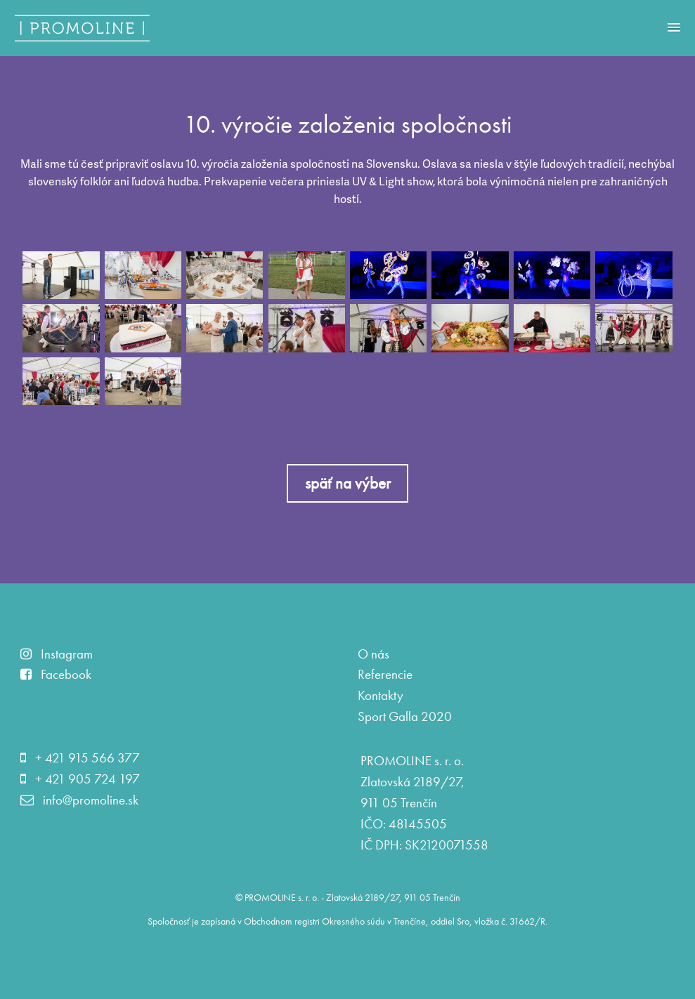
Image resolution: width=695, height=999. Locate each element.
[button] (673, 24)
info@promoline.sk (79, 800)
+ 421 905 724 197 (80, 779)
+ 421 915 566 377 (80, 758)
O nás (373, 654)
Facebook (55, 674)
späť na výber (348, 483)
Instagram (56, 654)
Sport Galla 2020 (405, 716)
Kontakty (380, 695)
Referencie (385, 674)
